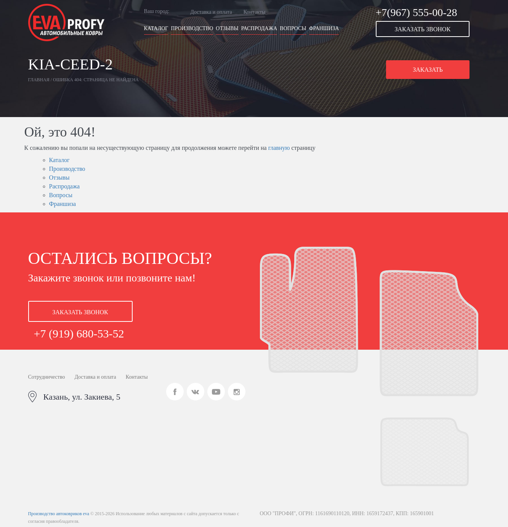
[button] (428, 29)
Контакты (255, 12)
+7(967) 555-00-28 (416, 12)
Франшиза (324, 28)
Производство (192, 28)
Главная (39, 79)
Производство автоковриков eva (58, 513)
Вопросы (293, 28)
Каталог (156, 28)
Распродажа (259, 28)
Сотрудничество (46, 377)
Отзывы (227, 28)
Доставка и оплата (211, 12)
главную (279, 148)
